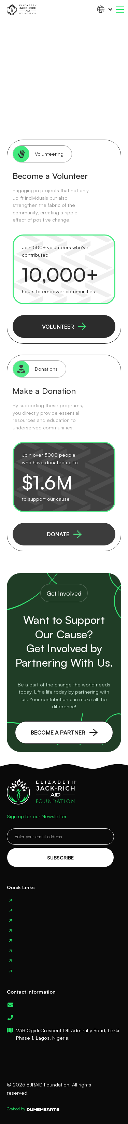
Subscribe (60, 857)
